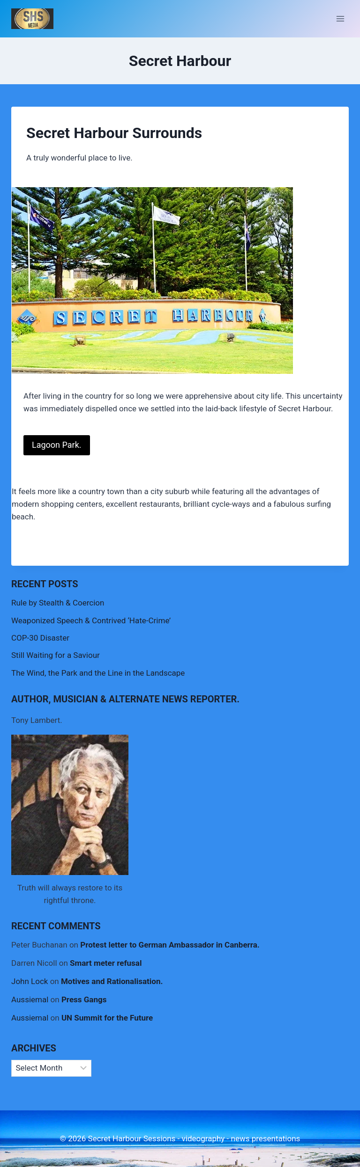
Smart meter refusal (106, 963)
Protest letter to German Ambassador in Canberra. (170, 944)
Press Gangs (84, 999)
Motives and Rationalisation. (112, 981)
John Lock (29, 981)
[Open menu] (340, 18)
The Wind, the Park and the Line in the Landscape (98, 673)
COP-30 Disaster (40, 637)
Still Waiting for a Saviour (55, 655)
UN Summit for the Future (107, 1017)
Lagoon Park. (57, 445)
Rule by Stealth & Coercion (57, 602)
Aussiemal (29, 999)
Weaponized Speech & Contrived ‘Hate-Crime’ (91, 620)
